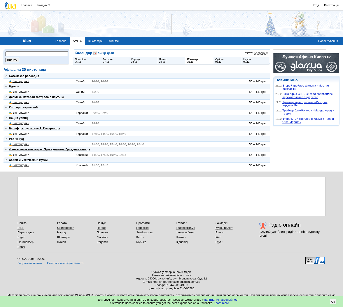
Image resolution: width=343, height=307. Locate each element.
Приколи (102, 232)
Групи (219, 242)
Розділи (42, 5)
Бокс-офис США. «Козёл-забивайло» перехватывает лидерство (307, 95)
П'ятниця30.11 (192, 60)
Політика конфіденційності (65, 263)
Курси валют (224, 227)
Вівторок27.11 (108, 60)
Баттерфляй (19, 81)
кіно (294, 80)
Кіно (218, 237)
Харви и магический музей (28, 159)
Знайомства (144, 232)
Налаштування (328, 41)
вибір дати (106, 53)
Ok (333, 301)
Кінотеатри (95, 41)
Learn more (221, 303)
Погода (101, 227)
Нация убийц (18, 118)
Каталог (181, 223)
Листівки (102, 237)
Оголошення (65, 227)
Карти (140, 237)
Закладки (221, 223)
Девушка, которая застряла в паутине (36, 97)
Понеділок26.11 (81, 60)
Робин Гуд (16, 138)
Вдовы (14, 86)
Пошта (22, 223)
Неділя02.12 (247, 60)
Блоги (219, 232)
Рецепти (102, 242)
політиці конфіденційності (221, 299)
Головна (26, 5)
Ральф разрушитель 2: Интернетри (34, 128)
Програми (143, 223)
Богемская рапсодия (24, 76)
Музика (141, 242)
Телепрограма (185, 227)
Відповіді (182, 242)
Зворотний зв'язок (30, 263)
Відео (21, 237)
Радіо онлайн (284, 225)
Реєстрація (331, 5)
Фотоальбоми (185, 232)
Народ (61, 232)
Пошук (101, 223)
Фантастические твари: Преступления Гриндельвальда (49, 149)
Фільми (114, 41)
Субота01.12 (219, 60)
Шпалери (63, 237)
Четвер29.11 (163, 60)
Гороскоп (142, 227)
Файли (61, 242)
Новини (181, 237)
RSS (21, 227)
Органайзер (25, 242)
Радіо (21, 246)
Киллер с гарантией (23, 107)
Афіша (77, 41)
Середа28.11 (135, 60)
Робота (62, 223)
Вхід (316, 5)
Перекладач (26, 232)
